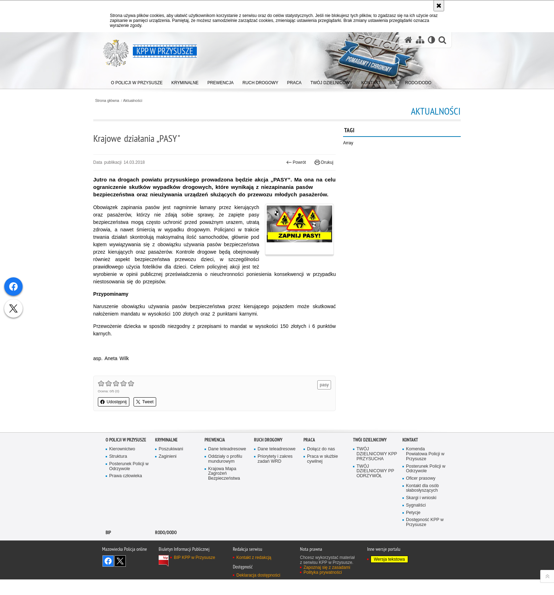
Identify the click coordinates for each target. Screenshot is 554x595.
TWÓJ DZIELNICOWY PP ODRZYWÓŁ (375, 486)
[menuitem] (137, 81)
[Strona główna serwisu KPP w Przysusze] (408, 40)
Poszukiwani (171, 464)
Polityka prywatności (322, 587)
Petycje (413, 527)
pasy (320, 399)
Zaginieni (168, 471)
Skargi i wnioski (421, 513)
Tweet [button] (157, 416)
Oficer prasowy (421, 493)
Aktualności (145, 100)
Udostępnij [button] (126, 416)
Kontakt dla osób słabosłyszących (422, 503)
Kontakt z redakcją (253, 572)
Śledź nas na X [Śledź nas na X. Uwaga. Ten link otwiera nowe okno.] (120, 576)
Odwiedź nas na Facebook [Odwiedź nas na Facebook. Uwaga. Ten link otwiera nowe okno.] (108, 576)
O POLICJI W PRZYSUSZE (126, 454)
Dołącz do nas (321, 464)
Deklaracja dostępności (258, 590)
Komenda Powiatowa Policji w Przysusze (425, 469)
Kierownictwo (122, 464)
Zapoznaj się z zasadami (326, 582)
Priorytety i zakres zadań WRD (275, 473)
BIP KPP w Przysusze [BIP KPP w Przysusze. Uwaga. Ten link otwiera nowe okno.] (194, 572)
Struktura (118, 471)
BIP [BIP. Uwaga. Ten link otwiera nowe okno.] (108, 548)
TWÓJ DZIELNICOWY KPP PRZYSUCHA (375, 469)
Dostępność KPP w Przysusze (425, 537)
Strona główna (119, 100)
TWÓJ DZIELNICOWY (370, 454)
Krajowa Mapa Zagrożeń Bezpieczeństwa (224, 488)
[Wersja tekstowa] (431, 40)
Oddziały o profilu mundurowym (225, 473)
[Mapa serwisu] (420, 40)
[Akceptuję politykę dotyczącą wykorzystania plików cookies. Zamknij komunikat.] (439, 5)
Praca (309, 454)
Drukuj (320, 162)
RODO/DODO (166, 548)
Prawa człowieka (125, 491)
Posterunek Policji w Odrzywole (129, 481)
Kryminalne (166, 454)
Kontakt (410, 454)
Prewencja (215, 454)
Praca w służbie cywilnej (322, 473)
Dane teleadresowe (227, 464)
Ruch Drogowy (268, 454)
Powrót (292, 162)
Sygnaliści (416, 520)
